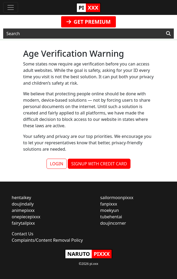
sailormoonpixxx (116, 197)
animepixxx (23, 210)
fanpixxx (108, 204)
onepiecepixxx (26, 217)
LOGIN (56, 164)
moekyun (109, 210)
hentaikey (21, 197)
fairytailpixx (23, 223)
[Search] (168, 33)
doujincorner (113, 223)
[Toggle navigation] (10, 7)
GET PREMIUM (88, 21)
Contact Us (22, 234)
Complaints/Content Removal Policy (47, 240)
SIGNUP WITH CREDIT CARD (99, 164)
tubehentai (111, 217)
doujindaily (23, 204)
